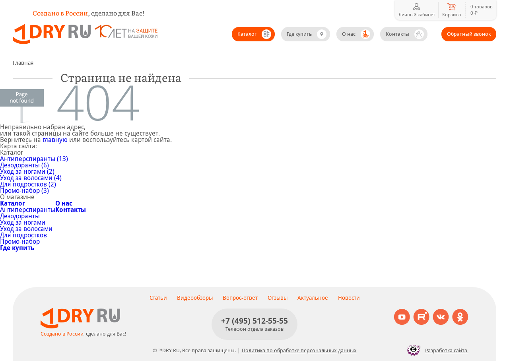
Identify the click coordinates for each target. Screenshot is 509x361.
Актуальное (312, 298)
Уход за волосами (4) (31, 178)
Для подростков (23, 235)
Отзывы (278, 298)
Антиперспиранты (27, 209)
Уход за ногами (22, 222)
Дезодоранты (20, 216)
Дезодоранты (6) (24, 165)
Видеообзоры (195, 298)
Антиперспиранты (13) (34, 159)
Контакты (397, 34)
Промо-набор (20, 241)
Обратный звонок (469, 34)
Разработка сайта (435, 350)
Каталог (246, 34)
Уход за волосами (26, 229)
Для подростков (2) (28, 184)
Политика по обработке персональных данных (299, 350)
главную (55, 140)
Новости (349, 298)
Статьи (158, 298)
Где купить (299, 34)
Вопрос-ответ (240, 298)
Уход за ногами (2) (27, 171)
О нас (349, 34)
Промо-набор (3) (24, 190)
